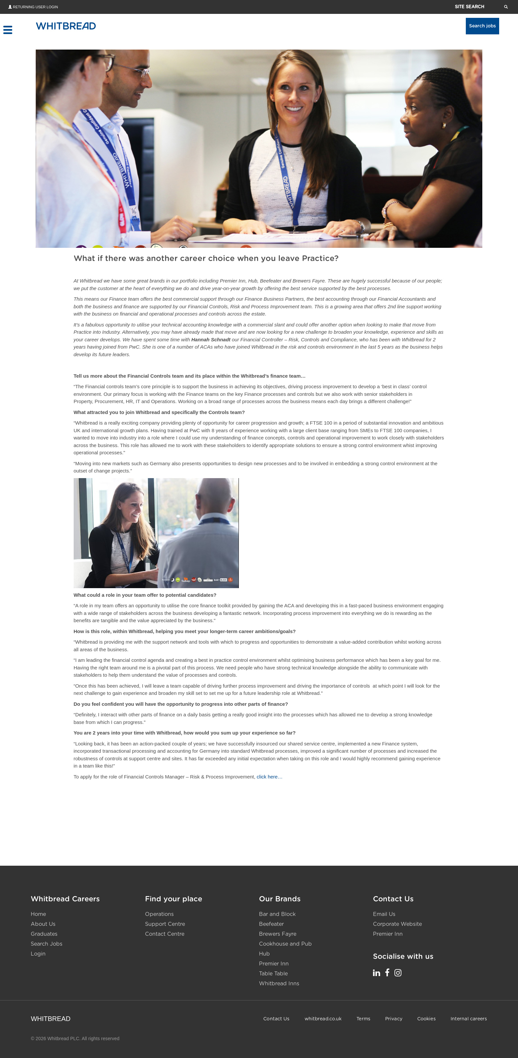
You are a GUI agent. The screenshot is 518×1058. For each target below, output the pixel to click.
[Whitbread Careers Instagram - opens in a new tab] (397, 972)
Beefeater (271, 923)
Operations (159, 914)
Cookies (426, 1018)
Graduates (44, 933)
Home (38, 914)
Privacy (393, 1018)
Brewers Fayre (277, 933)
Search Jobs (46, 943)
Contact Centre (164, 933)
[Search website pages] (506, 6)
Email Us (384, 914)
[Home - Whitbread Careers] (65, 26)
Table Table (273, 973)
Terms (363, 1018)
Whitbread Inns (279, 983)
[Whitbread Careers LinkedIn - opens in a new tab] (376, 972)
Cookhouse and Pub (285, 943)
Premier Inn (274, 963)
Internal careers (469, 1018)
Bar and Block (277, 914)
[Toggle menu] (7, 30)
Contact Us (276, 1018)
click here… (270, 776)
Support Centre (165, 923)
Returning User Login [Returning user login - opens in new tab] (35, 7)
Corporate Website (397, 923)
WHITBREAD (50, 1018)
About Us (43, 923)
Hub (264, 953)
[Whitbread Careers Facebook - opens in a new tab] (387, 972)
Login (38, 953)
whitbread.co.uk (323, 1018)
